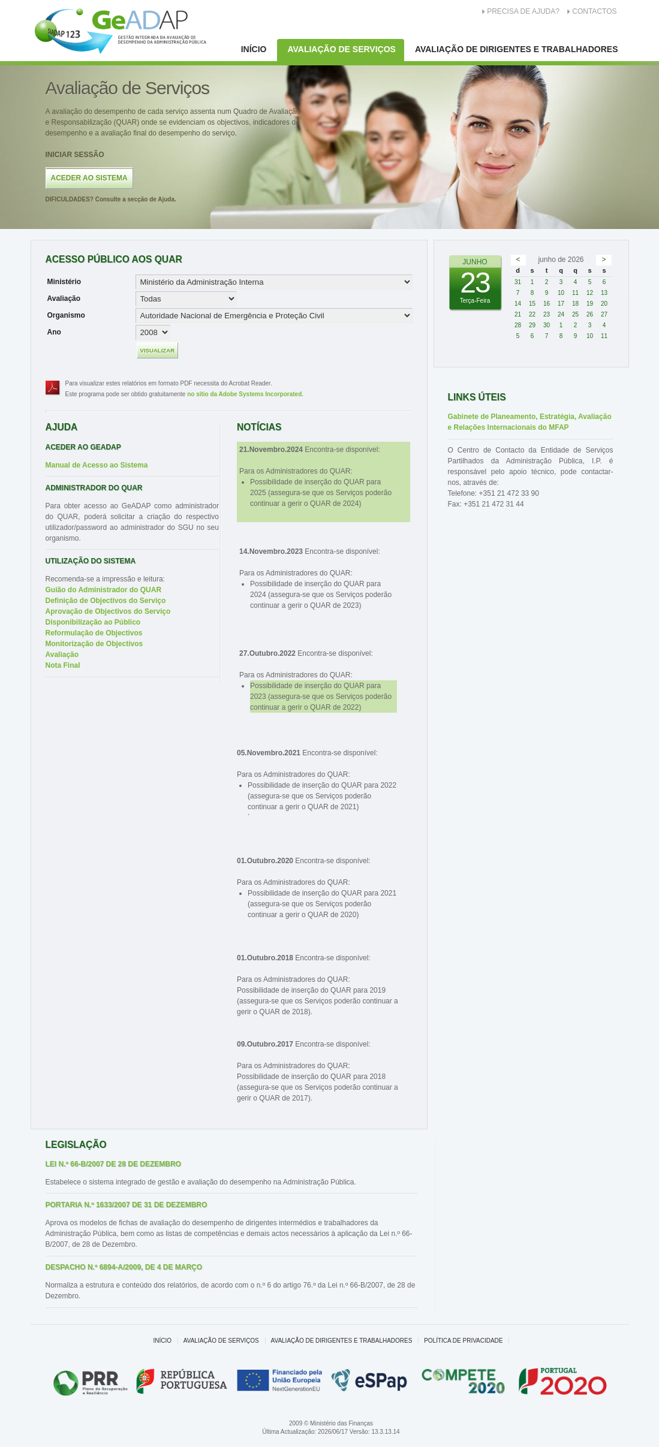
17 (561, 303)
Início (254, 49)
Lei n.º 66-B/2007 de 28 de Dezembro (113, 1164)
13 (604, 293)
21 (517, 314)
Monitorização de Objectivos (94, 644)
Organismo (66, 315)
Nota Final (63, 665)
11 (575, 293)
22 (532, 314)
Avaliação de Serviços (341, 49)
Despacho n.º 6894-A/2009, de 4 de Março (124, 1267)
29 (532, 325)
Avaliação (64, 298)
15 (532, 303)
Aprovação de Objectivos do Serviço (108, 611)
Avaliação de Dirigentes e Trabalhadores (516, 49)
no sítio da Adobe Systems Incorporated (244, 394)
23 (546, 314)
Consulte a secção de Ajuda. (111, 199)
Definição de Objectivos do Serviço (106, 600)
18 (575, 303)
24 (561, 314)
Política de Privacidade (463, 1340)
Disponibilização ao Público (93, 622)
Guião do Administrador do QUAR (104, 590)
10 (561, 293)
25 (575, 314)
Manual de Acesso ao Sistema (97, 465)
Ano (54, 332)
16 (546, 303)
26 (589, 314)
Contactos (594, 11)
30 (546, 325)
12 (589, 293)
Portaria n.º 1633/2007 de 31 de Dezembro (126, 1205)
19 (589, 303)
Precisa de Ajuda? (523, 11)
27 (604, 314)
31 (517, 282)
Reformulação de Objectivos (94, 633)
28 (517, 325)
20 (604, 303)
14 (517, 303)
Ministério (64, 282)
